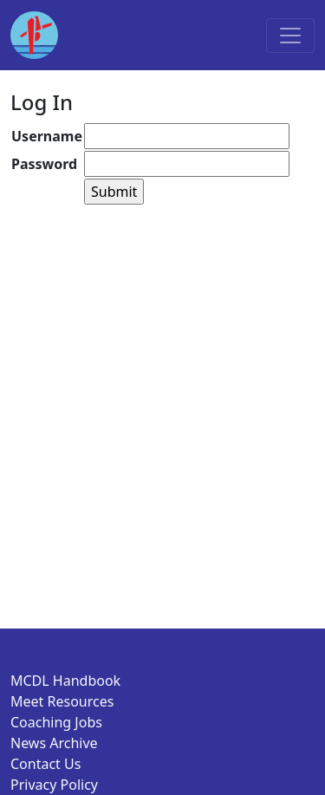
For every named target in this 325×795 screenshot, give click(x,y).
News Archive (54, 743)
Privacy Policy (54, 784)
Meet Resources (62, 701)
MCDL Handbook (65, 680)
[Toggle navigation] (290, 35)
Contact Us (45, 763)
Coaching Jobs (56, 722)
